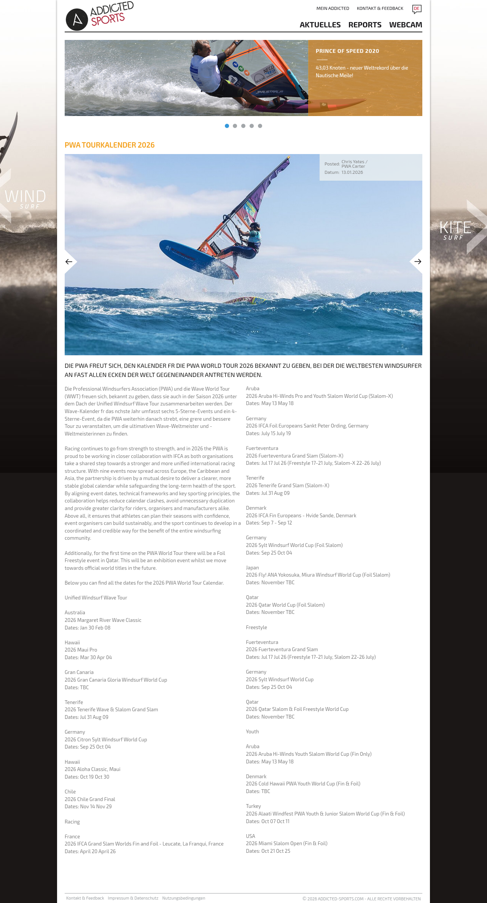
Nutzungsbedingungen (183, 897)
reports (365, 24)
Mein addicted (333, 8)
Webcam (405, 24)
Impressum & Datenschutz (133, 897)
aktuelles (320, 24)
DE (417, 8)
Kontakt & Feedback (380, 8)
